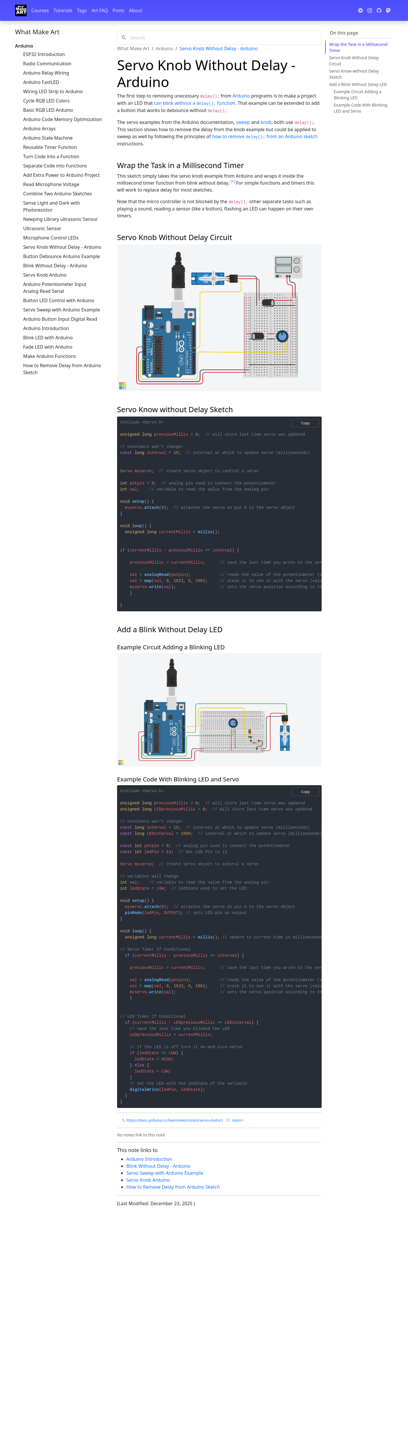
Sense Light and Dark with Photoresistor (51, 206)
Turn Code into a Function (51, 156)
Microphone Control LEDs (51, 238)
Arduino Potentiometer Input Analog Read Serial (54, 287)
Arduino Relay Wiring (46, 73)
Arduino (164, 48)
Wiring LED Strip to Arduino (53, 91)
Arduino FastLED (41, 82)
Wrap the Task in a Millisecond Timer (358, 47)
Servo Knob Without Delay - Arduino (62, 247)
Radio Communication (47, 63)
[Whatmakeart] (21, 10)
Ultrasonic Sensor (42, 228)
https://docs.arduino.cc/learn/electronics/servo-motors (178, 1120)
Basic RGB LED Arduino (48, 110)
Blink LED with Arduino (48, 337)
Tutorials (63, 10)
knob (266, 122)
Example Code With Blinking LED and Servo (360, 108)
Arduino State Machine (48, 138)
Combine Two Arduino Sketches (57, 193)
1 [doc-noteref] (233, 181)
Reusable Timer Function (50, 147)
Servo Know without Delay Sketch (354, 74)
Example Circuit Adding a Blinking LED (357, 94)
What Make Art (37, 31)
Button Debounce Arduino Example (61, 256)
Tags (82, 10)
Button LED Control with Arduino (58, 300)
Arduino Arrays (39, 128)
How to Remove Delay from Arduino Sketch (62, 369)
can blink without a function (194, 103)
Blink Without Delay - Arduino (55, 265)
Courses (40, 10)
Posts (118, 10)
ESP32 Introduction (44, 54)
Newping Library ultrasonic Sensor (60, 219)
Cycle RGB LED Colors (46, 101)
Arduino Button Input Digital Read (60, 319)
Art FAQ (100, 10)
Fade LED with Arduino (47, 347)
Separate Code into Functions (55, 166)
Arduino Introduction (46, 328)
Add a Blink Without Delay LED (358, 84)
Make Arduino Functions (49, 356)
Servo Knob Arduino (45, 275)
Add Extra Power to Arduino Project (61, 175)
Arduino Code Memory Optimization (62, 119)
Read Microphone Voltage (51, 184)
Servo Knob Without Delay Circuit (354, 60)
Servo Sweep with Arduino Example (61, 310)
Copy (305, 423)
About (135, 10)
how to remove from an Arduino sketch (265, 136)
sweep (243, 122)
